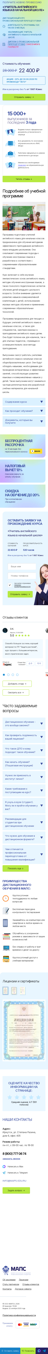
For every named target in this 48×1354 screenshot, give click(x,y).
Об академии (9, 1279)
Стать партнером (11, 1284)
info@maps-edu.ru (14, 1180)
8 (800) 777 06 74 (14, 1153)
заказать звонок (11, 1158)
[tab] (4, 674)
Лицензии (23, 1279)
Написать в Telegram (18, 1172)
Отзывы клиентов (30, 1284)
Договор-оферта (23, 1289)
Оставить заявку (11, 1351)
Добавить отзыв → (17, 683)
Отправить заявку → (24, 97)
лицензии (22, 165)
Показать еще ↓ (16, 868)
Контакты (7, 1289)
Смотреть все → (16, 692)
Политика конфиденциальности (19, 1315)
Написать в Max (15, 1166)
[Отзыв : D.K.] (7, 664)
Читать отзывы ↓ (24, 179)
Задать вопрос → (16, 1190)
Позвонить (29, 1351)
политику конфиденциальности (22, 586)
